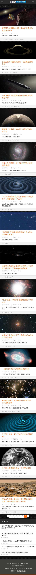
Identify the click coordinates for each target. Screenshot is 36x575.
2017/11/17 (6, 201)
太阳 (6, 346)
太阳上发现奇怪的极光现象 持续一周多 (15, 552)
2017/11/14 (6, 237)
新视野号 (11, 39)
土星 (10, 73)
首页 (1, 6)
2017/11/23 (6, 100)
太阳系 (21, 39)
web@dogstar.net (14, 563)
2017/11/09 (6, 304)
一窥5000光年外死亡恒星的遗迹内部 (15, 369)
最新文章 (6, 6)
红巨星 (13, 346)
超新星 (10, 312)
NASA (16, 39)
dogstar (14, 66)
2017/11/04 (6, 405)
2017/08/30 (6, 470)
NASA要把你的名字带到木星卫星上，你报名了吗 (18, 547)
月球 (18, 477)
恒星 (6, 140)
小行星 (6, 106)
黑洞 (6, 209)
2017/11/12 (6, 271)
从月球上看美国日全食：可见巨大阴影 (16, 468)
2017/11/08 (6, 340)
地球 (6, 477)
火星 (6, 512)
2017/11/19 (6, 134)
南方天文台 (11, 140)
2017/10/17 (6, 439)
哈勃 (6, 174)
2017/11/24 (6, 66)
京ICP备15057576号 (18, 566)
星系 (9, 174)
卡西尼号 (15, 73)
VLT (16, 377)
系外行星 (16, 106)
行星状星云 (11, 377)
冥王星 (6, 39)
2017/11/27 (6, 33)
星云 (6, 377)
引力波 (10, 209)
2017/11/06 (6, 371)
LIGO (14, 209)
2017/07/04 (6, 504)
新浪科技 (15, 134)
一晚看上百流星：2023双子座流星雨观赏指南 (17, 541)
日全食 (10, 477)
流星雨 (6, 243)
